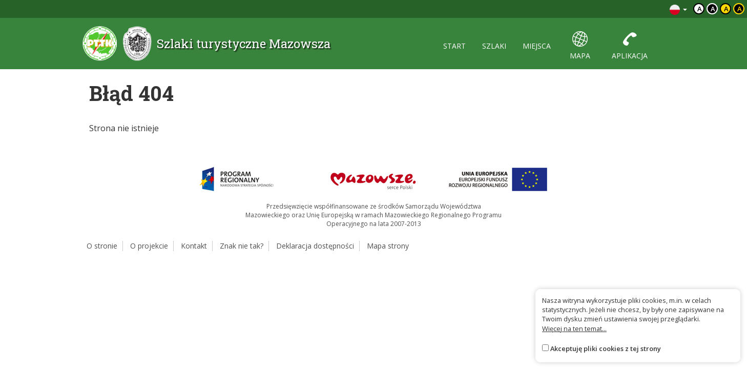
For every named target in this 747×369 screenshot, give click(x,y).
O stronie (102, 246)
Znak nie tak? (241, 246)
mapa (580, 45)
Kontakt (194, 246)
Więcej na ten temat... (574, 328)
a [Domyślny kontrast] (699, 8)
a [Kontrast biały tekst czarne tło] (713, 8)
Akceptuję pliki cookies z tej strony (605, 348)
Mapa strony (388, 246)
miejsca (537, 46)
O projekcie (149, 246)
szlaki (494, 46)
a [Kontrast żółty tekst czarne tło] (739, 8)
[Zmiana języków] (678, 9)
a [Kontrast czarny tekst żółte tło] (726, 8)
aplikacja (630, 45)
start (454, 46)
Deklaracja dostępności (315, 246)
